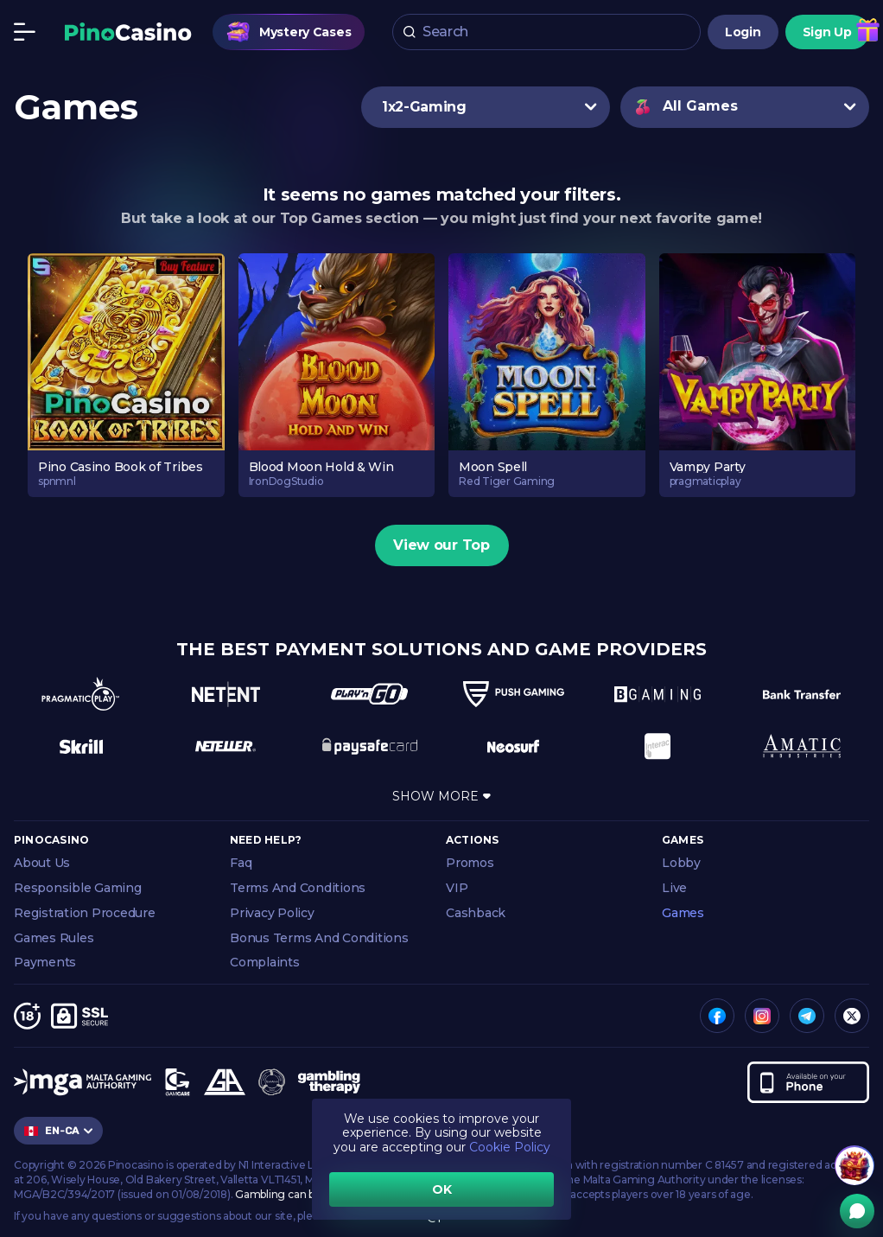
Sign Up (827, 33)
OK (442, 1189)
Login (743, 33)
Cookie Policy (509, 1147)
